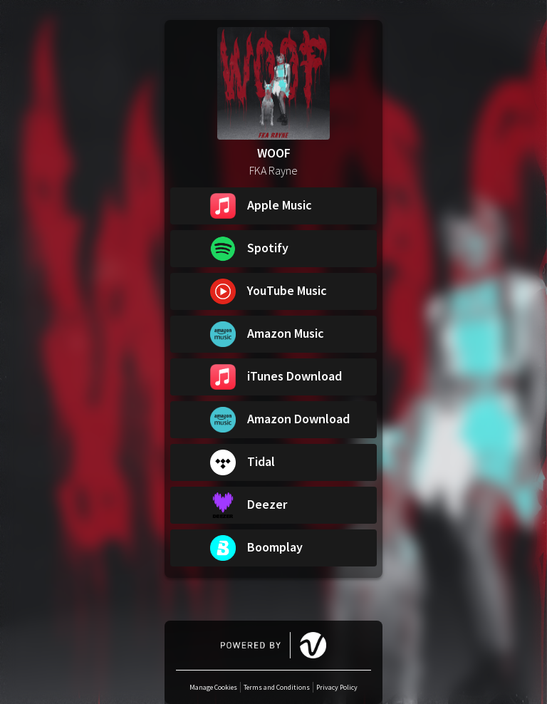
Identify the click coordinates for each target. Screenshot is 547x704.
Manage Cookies (213, 687)
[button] (273, 205)
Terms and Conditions (277, 687)
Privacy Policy (337, 687)
